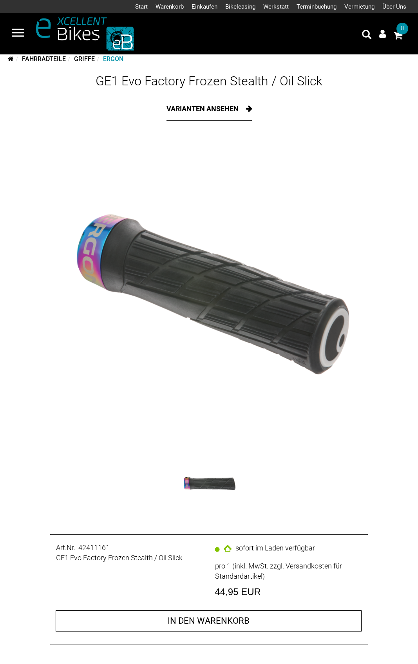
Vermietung (359, 6)
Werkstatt (276, 6)
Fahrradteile (44, 59)
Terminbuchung (317, 6)
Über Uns (394, 6)
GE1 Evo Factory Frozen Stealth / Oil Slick (209, 81)
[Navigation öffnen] (18, 33)
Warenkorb (170, 6)
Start (141, 6)
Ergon (113, 59)
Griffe (84, 59)
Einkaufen (204, 6)
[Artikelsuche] (366, 35)
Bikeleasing (240, 6)
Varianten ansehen (203, 109)
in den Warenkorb (209, 621)
